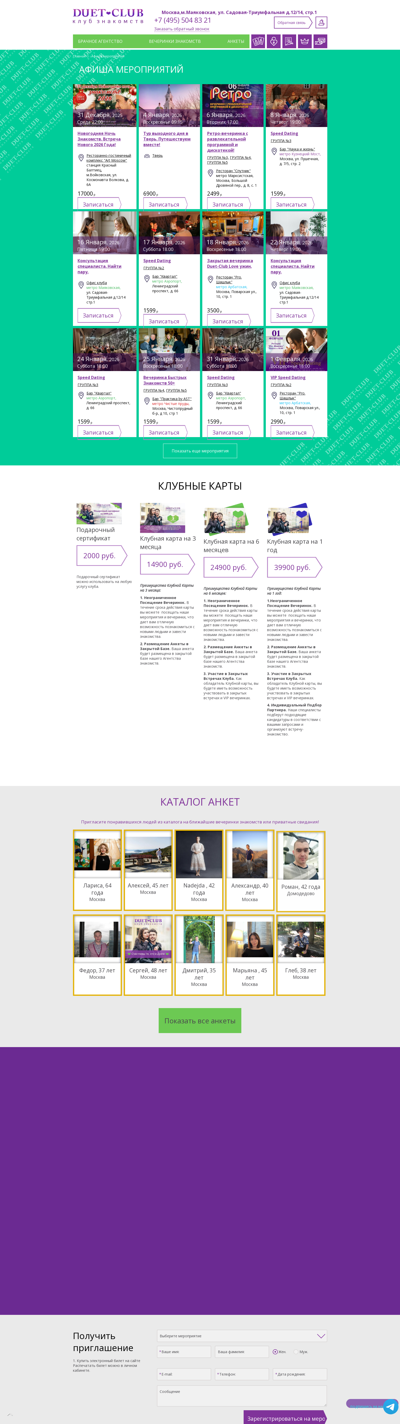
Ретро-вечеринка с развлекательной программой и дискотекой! (227, 142)
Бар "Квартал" (98, 410)
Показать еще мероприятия (200, 451)
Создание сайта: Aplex (200, 1410)
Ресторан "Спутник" (233, 170)
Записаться (111, 196)
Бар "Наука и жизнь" (297, 149)
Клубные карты (245, 1314)
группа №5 (217, 162)
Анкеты (236, 41)
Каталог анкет (92, 1314)
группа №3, (218, 157)
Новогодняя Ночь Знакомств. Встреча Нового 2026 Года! (99, 139)
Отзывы (314, 1314)
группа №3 (281, 140)
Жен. (281, 1201)
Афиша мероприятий (107, 56)
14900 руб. (154, 560)
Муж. (302, 1201)
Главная (79, 56)
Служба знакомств (141, 1314)
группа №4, (241, 157)
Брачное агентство (100, 41)
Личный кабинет (321, 22)
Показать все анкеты (200, 1000)
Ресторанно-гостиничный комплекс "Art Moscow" (108, 158)
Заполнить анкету (202, 1344)
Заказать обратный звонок (181, 29)
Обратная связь (292, 22)
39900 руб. (281, 563)
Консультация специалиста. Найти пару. (99, 283)
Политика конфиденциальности (200, 1405)
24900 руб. (218, 563)
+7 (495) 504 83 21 (182, 20)
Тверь (157, 155)
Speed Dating (284, 133)
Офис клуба (96, 300)
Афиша (283, 1314)
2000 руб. (89, 551)
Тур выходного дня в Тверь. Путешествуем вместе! (167, 139)
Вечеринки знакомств (175, 41)
